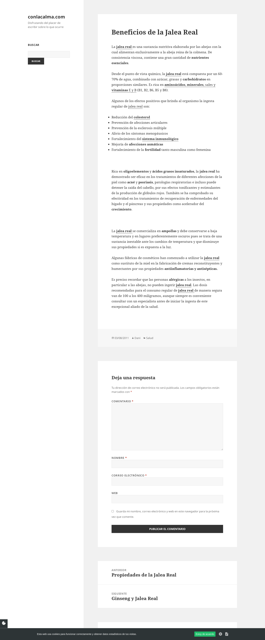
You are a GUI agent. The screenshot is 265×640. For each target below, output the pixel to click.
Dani (137, 338)
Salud (149, 338)
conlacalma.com (46, 17)
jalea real (135, 106)
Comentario (123, 401)
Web (115, 493)
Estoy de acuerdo (205, 634)
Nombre (119, 458)
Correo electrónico (129, 475)
